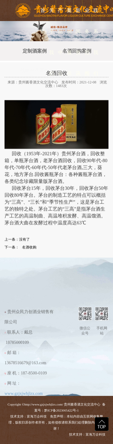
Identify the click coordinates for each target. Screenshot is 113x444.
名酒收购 (29, 251)
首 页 (42, 21)
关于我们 (51, 42)
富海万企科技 (38, 416)
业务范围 (87, 42)
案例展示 (69, 42)
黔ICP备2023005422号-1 (61, 410)
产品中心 (60, 42)
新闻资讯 (78, 42)
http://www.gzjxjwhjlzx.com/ (43, 404)
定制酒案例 (35, 51)
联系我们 (95, 42)
